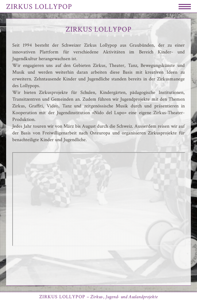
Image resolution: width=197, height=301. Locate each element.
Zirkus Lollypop (39, 6)
